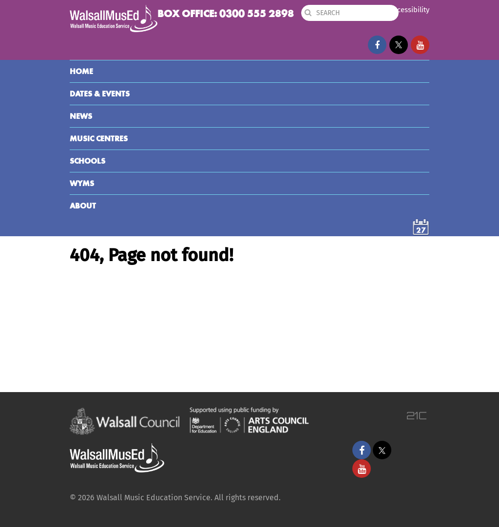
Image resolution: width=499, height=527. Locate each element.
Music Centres (99, 138)
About (83, 205)
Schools (87, 161)
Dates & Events (100, 93)
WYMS (82, 183)
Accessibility (409, 9)
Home (81, 71)
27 (421, 230)
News (81, 116)
